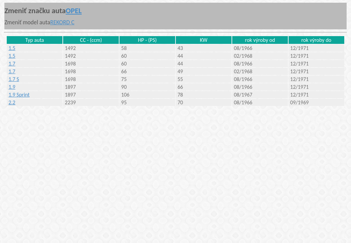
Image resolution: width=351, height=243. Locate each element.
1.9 (11, 87)
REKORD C (62, 22)
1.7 (11, 63)
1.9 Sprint (19, 94)
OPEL (74, 10)
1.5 (11, 48)
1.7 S (13, 79)
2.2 (11, 102)
